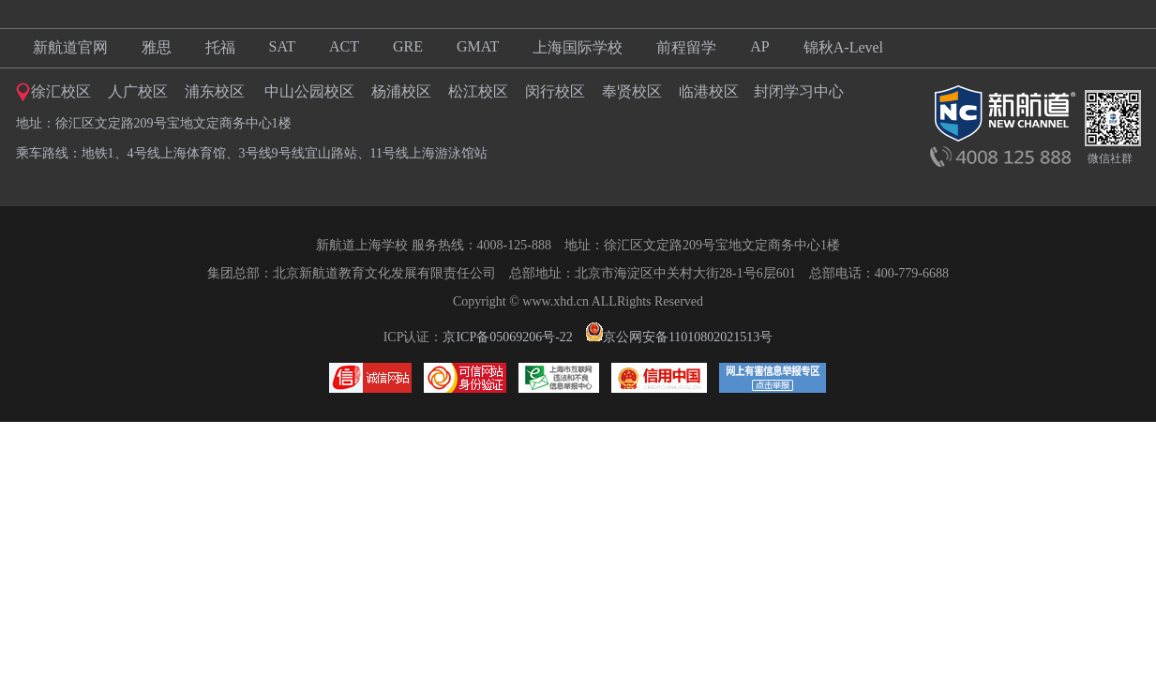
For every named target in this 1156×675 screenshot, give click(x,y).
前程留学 (686, 47)
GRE (408, 46)
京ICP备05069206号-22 (507, 337)
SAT (282, 46)
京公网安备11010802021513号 (679, 337)
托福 (220, 47)
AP (759, 46)
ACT (344, 46)
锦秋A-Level (843, 47)
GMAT (478, 46)
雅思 (157, 47)
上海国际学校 (578, 47)
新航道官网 (70, 47)
